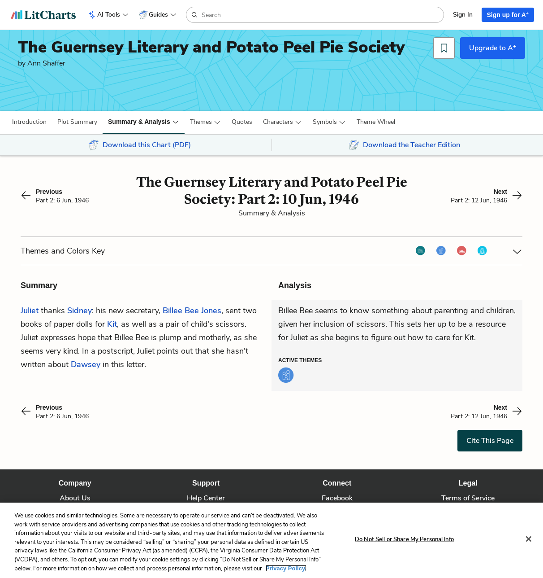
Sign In (463, 14)
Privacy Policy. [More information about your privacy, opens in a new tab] (286, 568)
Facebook (337, 498)
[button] (29, 122)
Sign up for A (508, 14)
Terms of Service (468, 498)
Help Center (206, 498)
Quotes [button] (242, 122)
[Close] (529, 539)
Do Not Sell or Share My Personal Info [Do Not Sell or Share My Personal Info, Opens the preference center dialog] (404, 539)
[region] (271, 540)
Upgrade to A (492, 47)
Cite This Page (489, 441)
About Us (75, 498)
